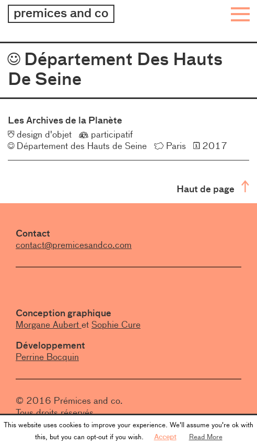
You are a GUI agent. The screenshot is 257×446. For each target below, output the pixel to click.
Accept (165, 436)
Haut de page (213, 187)
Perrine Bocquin (47, 357)
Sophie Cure (116, 324)
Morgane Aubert (48, 324)
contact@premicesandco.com (74, 245)
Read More (206, 436)
